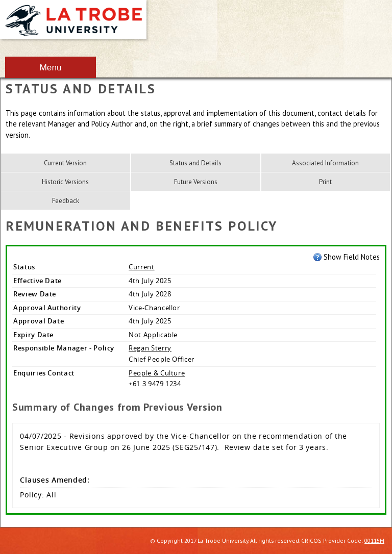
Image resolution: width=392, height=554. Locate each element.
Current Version (65, 163)
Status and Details (195, 163)
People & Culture (157, 372)
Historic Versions (65, 182)
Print (325, 182)
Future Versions (195, 182)
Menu (50, 67)
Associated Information (325, 163)
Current (142, 266)
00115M (374, 540)
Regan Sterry (150, 347)
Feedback (65, 200)
